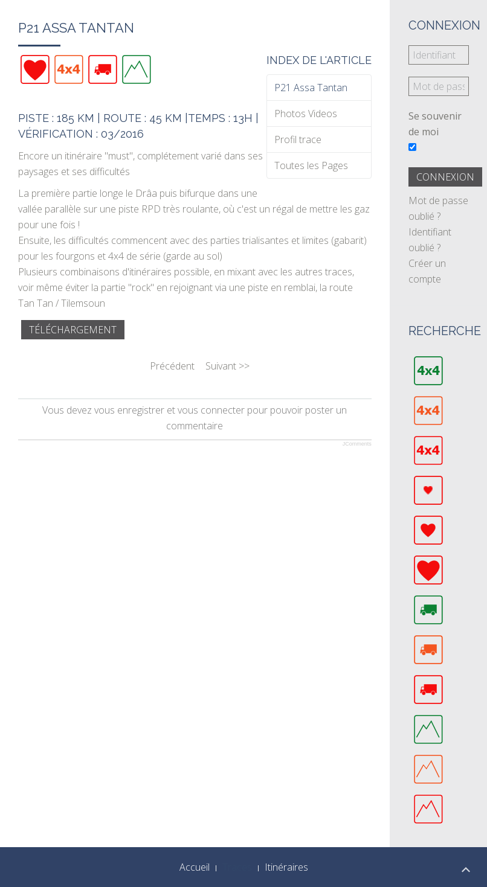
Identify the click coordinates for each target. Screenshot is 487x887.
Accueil (194, 867)
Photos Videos (305, 113)
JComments (357, 444)
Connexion (445, 177)
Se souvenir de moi (435, 123)
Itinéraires (286, 867)
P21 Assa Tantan (310, 87)
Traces (237, 867)
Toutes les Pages (311, 165)
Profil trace (297, 139)
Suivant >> (227, 366)
